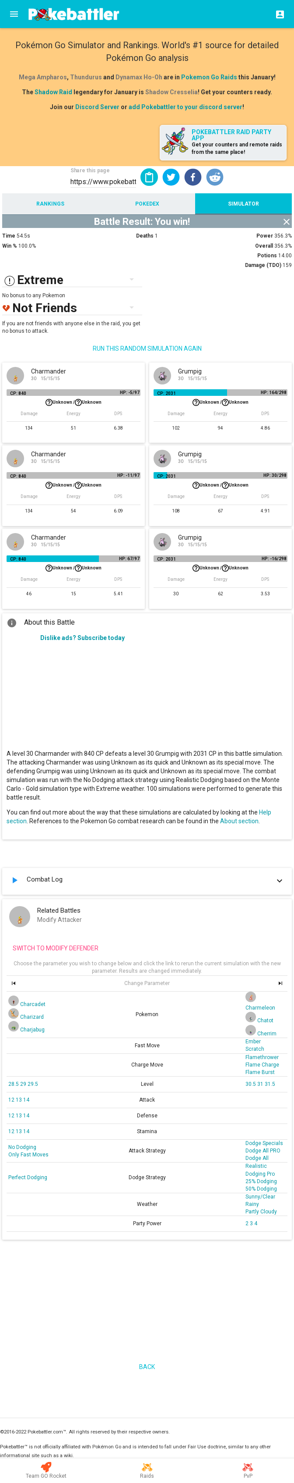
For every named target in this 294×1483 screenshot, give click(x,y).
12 (12, 1100)
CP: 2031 (166, 393)
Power (264, 236)
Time (8, 236)
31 (261, 1084)
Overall (264, 246)
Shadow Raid (53, 92)
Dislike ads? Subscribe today (82, 637)
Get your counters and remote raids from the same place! (237, 148)
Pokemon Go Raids (209, 77)
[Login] (277, 14)
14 (26, 1100)
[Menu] (14, 14)
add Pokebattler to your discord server (185, 106)
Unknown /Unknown (74, 402)
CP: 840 (18, 393)
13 (19, 1100)
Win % (9, 246)
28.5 (14, 1084)
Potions (267, 256)
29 (24, 1084)
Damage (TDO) (263, 265)
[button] (171, 177)
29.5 (33, 1084)
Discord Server (97, 106)
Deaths (145, 236)
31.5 (270, 1084)
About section (239, 821)
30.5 (251, 1084)
